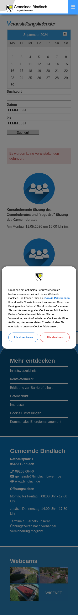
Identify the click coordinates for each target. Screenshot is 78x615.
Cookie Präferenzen (56, 298)
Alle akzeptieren (23, 337)
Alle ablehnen (55, 337)
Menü (73, 6)
